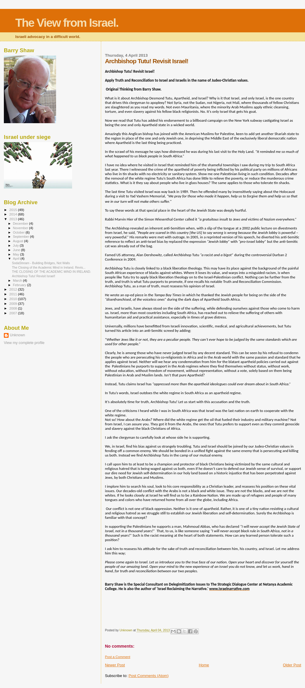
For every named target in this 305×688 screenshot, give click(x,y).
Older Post (292, 665)
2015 (13, 210)
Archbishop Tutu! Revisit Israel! (33, 276)
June (17, 250)
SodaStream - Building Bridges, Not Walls (41, 263)
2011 (13, 294)
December (21, 223)
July (16, 245)
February (20, 285)
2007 (13, 313)
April (16, 258)
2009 (13, 303)
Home (204, 665)
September (21, 236)
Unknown (17, 335)
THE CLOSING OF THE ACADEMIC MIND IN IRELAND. (51, 271)
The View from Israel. (66, 22)
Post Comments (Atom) (148, 675)
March (18, 280)
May (16, 254)
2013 (13, 219)
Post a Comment (117, 657)
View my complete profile (24, 343)
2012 (13, 289)
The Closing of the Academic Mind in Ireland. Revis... (48, 267)
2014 (13, 214)
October (19, 232)
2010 (13, 299)
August (18, 241)
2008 (13, 308)
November (21, 228)
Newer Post (115, 665)
